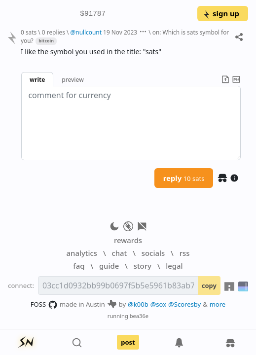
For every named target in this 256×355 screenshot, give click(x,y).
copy (209, 285)
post (128, 342)
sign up (220, 13)
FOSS (44, 305)
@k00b (138, 304)
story (142, 266)
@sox (158, 304)
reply (184, 178)
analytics (82, 253)
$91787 (93, 14)
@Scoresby (184, 304)
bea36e (139, 316)
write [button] (37, 79)
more (218, 304)
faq (78, 266)
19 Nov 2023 (120, 32)
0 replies (53, 32)
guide (109, 266)
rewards (128, 240)
